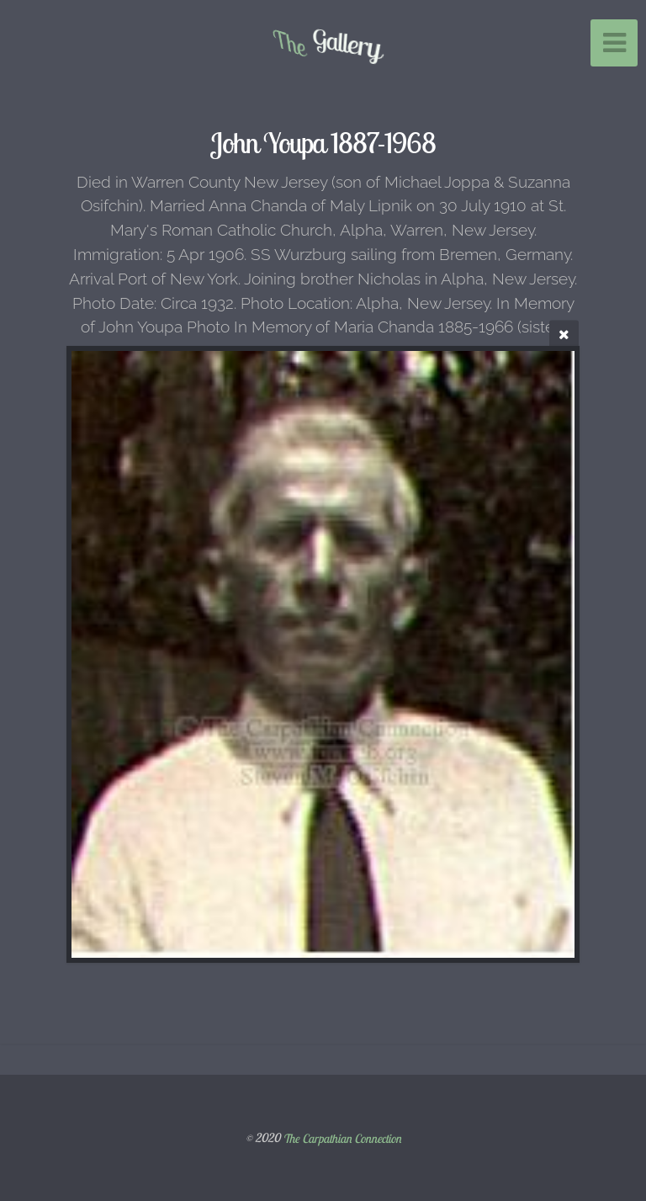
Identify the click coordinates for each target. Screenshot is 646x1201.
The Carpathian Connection (342, 1137)
